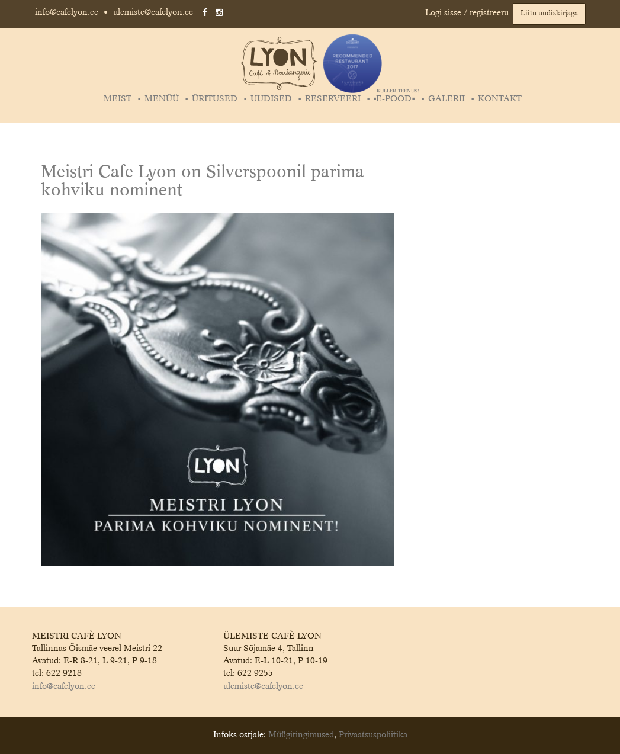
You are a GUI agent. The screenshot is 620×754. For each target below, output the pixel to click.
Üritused (214, 99)
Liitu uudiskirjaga (549, 13)
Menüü (161, 99)
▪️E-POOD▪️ (396, 99)
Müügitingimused (301, 735)
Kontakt (500, 99)
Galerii (446, 99)
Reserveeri (333, 99)
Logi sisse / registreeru (467, 13)
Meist (117, 99)
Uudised (271, 99)
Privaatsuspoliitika (373, 735)
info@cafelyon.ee (66, 12)
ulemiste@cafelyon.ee (153, 12)
